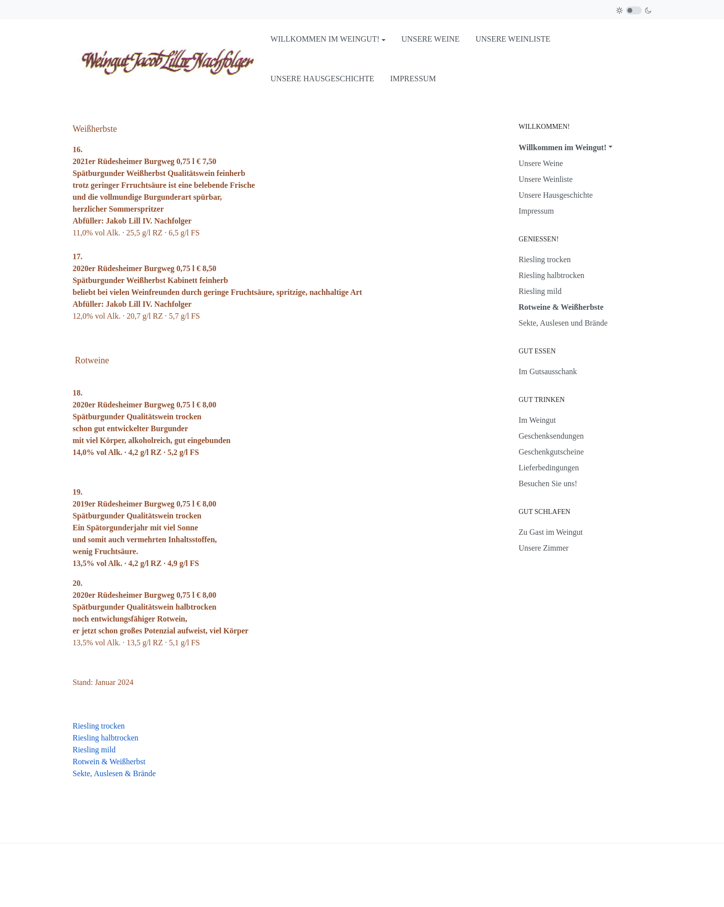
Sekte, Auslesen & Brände (114, 773)
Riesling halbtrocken (106, 738)
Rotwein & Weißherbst (109, 761)
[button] (328, 39)
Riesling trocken (99, 726)
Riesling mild (94, 749)
